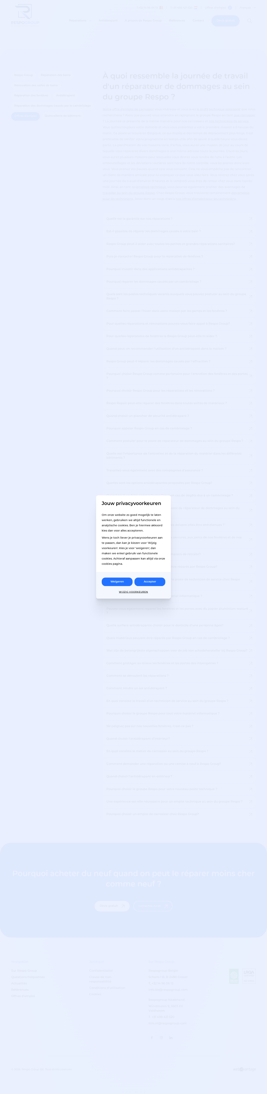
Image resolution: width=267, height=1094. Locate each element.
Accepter (150, 581)
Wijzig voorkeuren (133, 591)
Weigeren (117, 581)
